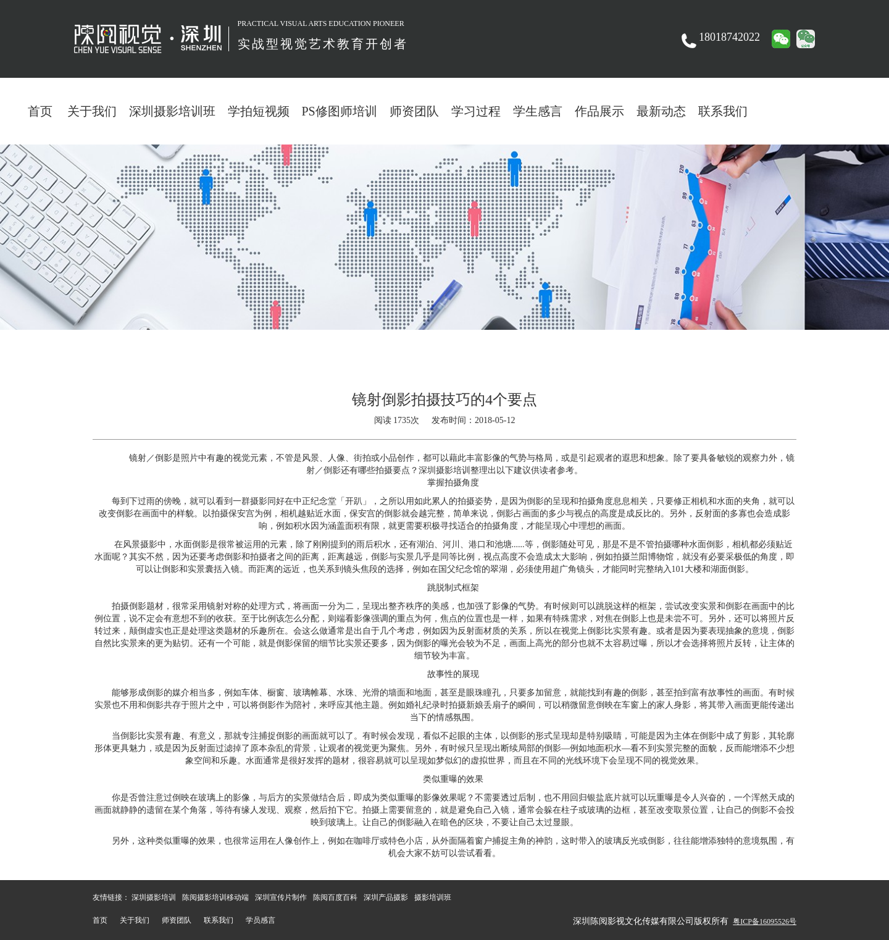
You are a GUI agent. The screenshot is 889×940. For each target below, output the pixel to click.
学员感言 (260, 920)
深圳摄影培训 (153, 897)
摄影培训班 (432, 897)
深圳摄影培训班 (172, 111)
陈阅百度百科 (335, 897)
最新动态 (661, 111)
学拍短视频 (259, 111)
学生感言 (537, 111)
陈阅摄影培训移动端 (215, 897)
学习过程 (476, 111)
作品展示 (599, 111)
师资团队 (414, 111)
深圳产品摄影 (386, 897)
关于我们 (92, 111)
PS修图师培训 (339, 111)
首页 (40, 111)
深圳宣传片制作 (281, 897)
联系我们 (723, 111)
